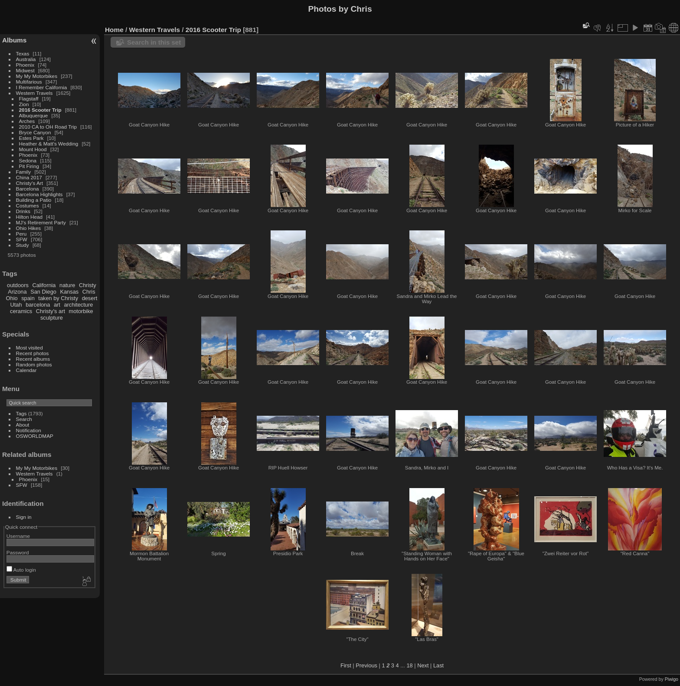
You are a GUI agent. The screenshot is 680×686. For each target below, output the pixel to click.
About (22, 424)
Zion (24, 104)
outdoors (18, 285)
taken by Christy (58, 298)
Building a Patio (34, 200)
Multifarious (29, 81)
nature (67, 285)
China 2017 (29, 177)
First (345, 665)
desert (90, 298)
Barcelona (27, 188)
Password (18, 552)
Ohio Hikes (28, 228)
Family (23, 172)
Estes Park (31, 138)
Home (114, 29)
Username (18, 536)
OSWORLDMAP (34, 436)
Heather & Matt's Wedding (48, 143)
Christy (87, 285)
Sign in (24, 517)
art (57, 304)
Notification (28, 430)
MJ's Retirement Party (41, 222)
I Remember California (41, 87)
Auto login (21, 570)
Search (24, 419)
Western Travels (34, 93)
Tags (21, 413)
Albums (14, 40)
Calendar (26, 370)
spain (28, 298)
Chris (88, 291)
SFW (21, 239)
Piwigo (671, 679)
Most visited (29, 347)
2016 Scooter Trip (40, 110)
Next (422, 665)
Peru (21, 233)
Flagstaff (29, 98)
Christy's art (50, 311)
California (44, 285)
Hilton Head (29, 217)
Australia (26, 59)
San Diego (43, 291)
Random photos (34, 364)
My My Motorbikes (36, 76)
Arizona (17, 291)
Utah (16, 304)
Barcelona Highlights (39, 194)
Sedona (28, 160)
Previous (366, 665)
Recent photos (32, 353)
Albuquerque (33, 115)
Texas (22, 53)
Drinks (23, 211)
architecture (78, 304)
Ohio (12, 298)
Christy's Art (29, 183)
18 (409, 665)
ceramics (21, 311)
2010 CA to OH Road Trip (48, 126)
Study (22, 245)
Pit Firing (29, 166)
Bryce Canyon (35, 132)
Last (438, 665)
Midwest (25, 70)
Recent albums (33, 359)
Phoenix (25, 65)
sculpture (51, 317)
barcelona (38, 304)
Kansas (69, 291)
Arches (27, 121)
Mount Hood (33, 149)
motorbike (81, 311)
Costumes (27, 205)
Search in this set (154, 42)
